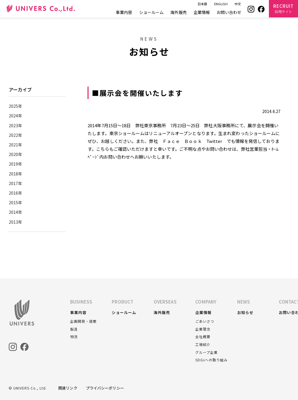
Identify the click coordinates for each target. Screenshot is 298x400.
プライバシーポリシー (105, 388)
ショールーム (151, 12)
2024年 (15, 116)
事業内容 (124, 12)
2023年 (15, 125)
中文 (238, 3)
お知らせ (245, 312)
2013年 (15, 222)
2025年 (15, 106)
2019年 (15, 164)
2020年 (15, 154)
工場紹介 (202, 344)
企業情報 (202, 12)
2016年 (15, 193)
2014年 (15, 212)
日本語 (202, 3)
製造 (74, 329)
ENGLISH (221, 3)
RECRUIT (283, 8)
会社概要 (202, 336)
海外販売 (178, 12)
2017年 (15, 183)
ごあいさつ (204, 321)
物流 (74, 336)
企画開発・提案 (83, 321)
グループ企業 (206, 352)
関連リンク (67, 388)
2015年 (15, 202)
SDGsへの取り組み (211, 359)
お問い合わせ (229, 12)
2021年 (15, 145)
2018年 (15, 174)
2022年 (15, 135)
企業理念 (202, 329)
